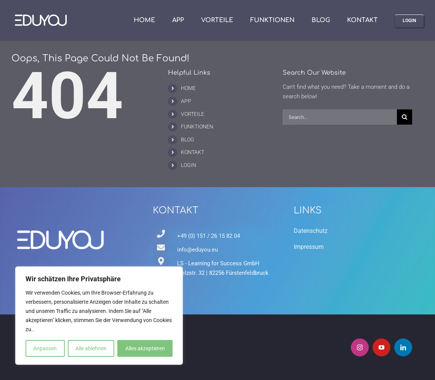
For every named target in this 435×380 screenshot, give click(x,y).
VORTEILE (192, 114)
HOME (188, 88)
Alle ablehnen (91, 348)
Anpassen (45, 348)
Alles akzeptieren (145, 348)
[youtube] (381, 347)
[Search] (404, 117)
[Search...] (340, 117)
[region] (99, 315)
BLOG (187, 139)
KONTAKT (192, 152)
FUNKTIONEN (197, 126)
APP (186, 101)
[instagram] (360, 347)
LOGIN (188, 165)
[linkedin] (403, 347)
